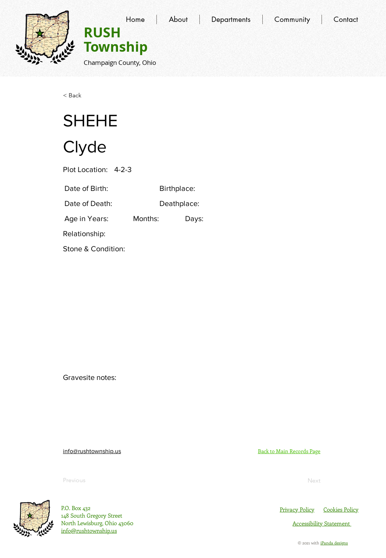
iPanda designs (334, 543)
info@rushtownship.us (92, 451)
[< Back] (88, 95)
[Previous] (88, 480)
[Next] (301, 480)
